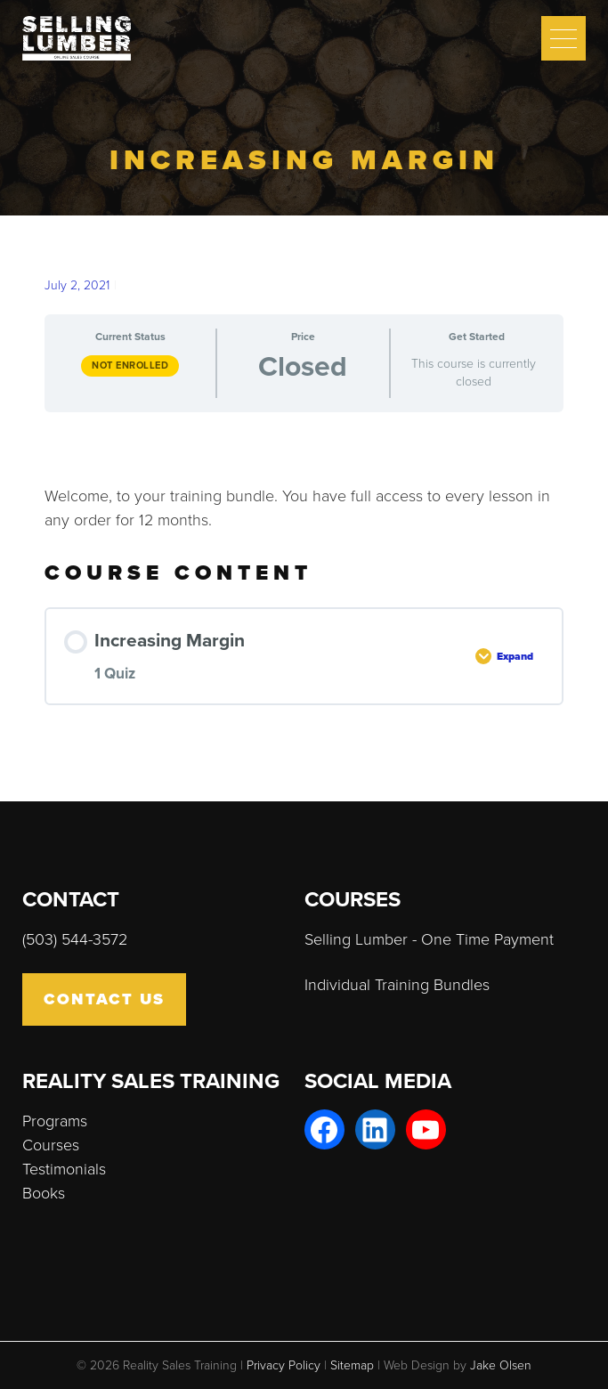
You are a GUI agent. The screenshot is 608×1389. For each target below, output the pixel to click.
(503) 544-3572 (74, 939)
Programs (54, 1121)
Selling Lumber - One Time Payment (429, 939)
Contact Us (104, 999)
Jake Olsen (500, 1365)
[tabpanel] (304, 479)
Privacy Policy (283, 1365)
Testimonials (64, 1169)
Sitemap (352, 1365)
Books (43, 1193)
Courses (50, 1145)
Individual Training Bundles (397, 985)
